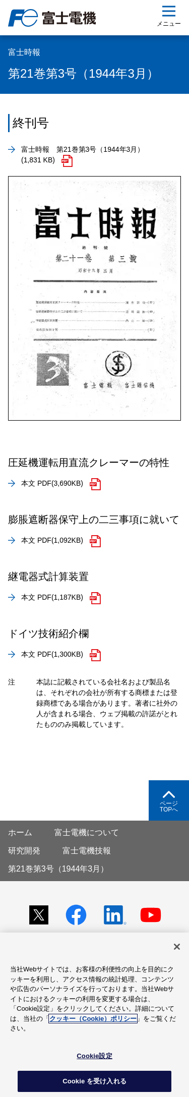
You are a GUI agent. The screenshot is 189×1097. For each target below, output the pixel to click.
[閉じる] (177, 947)
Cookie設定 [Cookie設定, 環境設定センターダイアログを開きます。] (94, 1056)
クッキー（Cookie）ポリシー (93, 1018)
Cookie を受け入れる (94, 1081)
